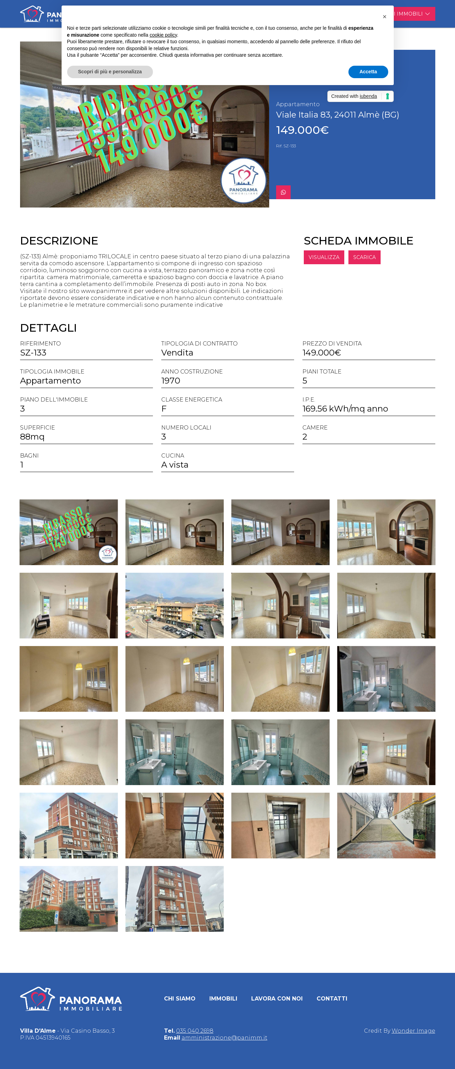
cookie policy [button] (163, 35)
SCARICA (388, 257)
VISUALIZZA (347, 257)
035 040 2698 (194, 1030)
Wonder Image (413, 1030)
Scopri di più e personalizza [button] (110, 71)
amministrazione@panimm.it (224, 1037)
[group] (144, 125)
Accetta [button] (368, 71)
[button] (384, 16)
